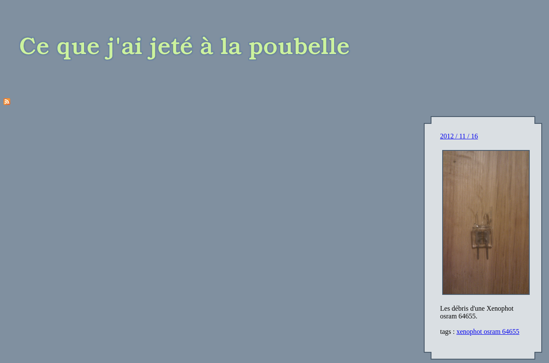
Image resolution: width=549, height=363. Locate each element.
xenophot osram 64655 (487, 331)
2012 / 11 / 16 (459, 136)
